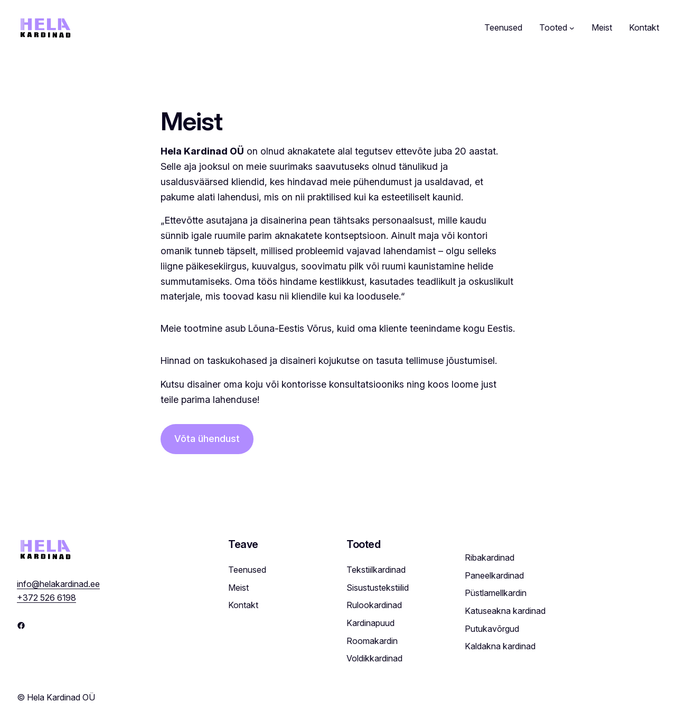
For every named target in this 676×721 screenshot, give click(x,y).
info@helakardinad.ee (58, 565)
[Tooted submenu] (572, 28)
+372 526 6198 (46, 578)
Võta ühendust (207, 438)
